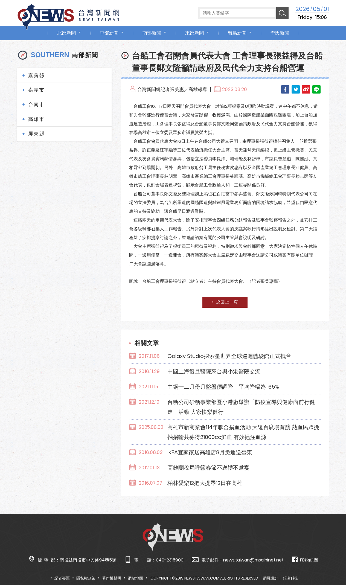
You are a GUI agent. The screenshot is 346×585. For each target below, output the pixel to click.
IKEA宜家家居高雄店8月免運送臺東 (209, 452)
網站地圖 (135, 578)
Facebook (285, 89)
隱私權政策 (85, 578)
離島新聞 (237, 33)
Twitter (296, 89)
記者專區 (62, 578)
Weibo (306, 89)
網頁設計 (270, 578)
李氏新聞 (280, 33)
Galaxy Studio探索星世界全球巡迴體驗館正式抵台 (229, 356)
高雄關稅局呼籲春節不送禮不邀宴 (208, 468)
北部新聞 (66, 33)
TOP (332, 564)
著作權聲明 (111, 578)
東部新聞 (194, 33)
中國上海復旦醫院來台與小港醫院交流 (213, 371)
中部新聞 (109, 33)
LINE (316, 89)
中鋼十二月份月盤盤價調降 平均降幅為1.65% (223, 387)
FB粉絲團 (305, 559)
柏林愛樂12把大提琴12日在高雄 (204, 483)
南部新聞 (152, 33)
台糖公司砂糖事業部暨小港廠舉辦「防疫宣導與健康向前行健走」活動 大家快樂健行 (241, 407)
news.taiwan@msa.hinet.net (253, 560)
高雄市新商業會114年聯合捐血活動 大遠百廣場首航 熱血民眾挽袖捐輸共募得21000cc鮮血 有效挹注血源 (243, 432)
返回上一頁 (227, 302)
